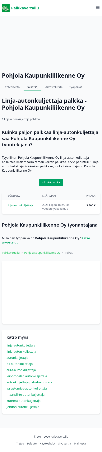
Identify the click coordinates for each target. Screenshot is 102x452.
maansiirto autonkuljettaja (26, 394)
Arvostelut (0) (54, 87)
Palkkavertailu (20, 8)
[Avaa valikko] (97, 7)
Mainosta (80, 443)
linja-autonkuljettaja (21, 345)
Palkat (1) (33, 87)
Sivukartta (64, 443)
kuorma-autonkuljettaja (23, 401)
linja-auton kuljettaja (21, 351)
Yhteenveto (12, 87)
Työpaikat (75, 87)
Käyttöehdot (47, 443)
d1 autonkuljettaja (20, 364)
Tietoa (20, 443)
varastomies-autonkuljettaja (27, 388)
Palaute (32, 443)
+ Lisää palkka (51, 182)
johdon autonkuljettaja (23, 407)
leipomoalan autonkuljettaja (27, 376)
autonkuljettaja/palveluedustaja (29, 382)
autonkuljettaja (17, 358)
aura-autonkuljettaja (21, 370)
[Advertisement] (51, 43)
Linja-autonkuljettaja (20, 205)
